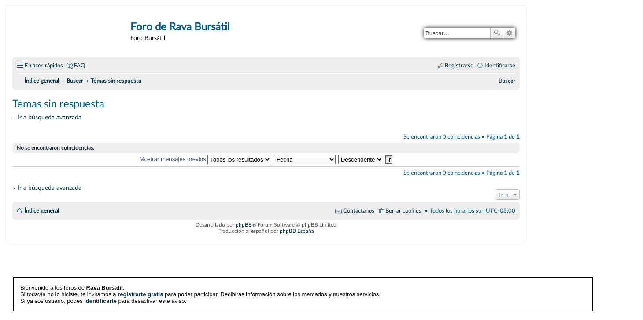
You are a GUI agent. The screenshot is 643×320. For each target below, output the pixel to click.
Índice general (41, 211)
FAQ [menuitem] (79, 66)
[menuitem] (507, 81)
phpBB (244, 225)
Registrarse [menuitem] (459, 66)
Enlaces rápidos (44, 66)
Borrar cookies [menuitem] (403, 211)
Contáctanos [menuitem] (358, 211)
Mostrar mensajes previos (206, 159)
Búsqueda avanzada (509, 33)
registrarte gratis (140, 294)
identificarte (100, 301)
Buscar (496, 33)
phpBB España (297, 231)
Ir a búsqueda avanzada (49, 117)
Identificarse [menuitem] (499, 66)
